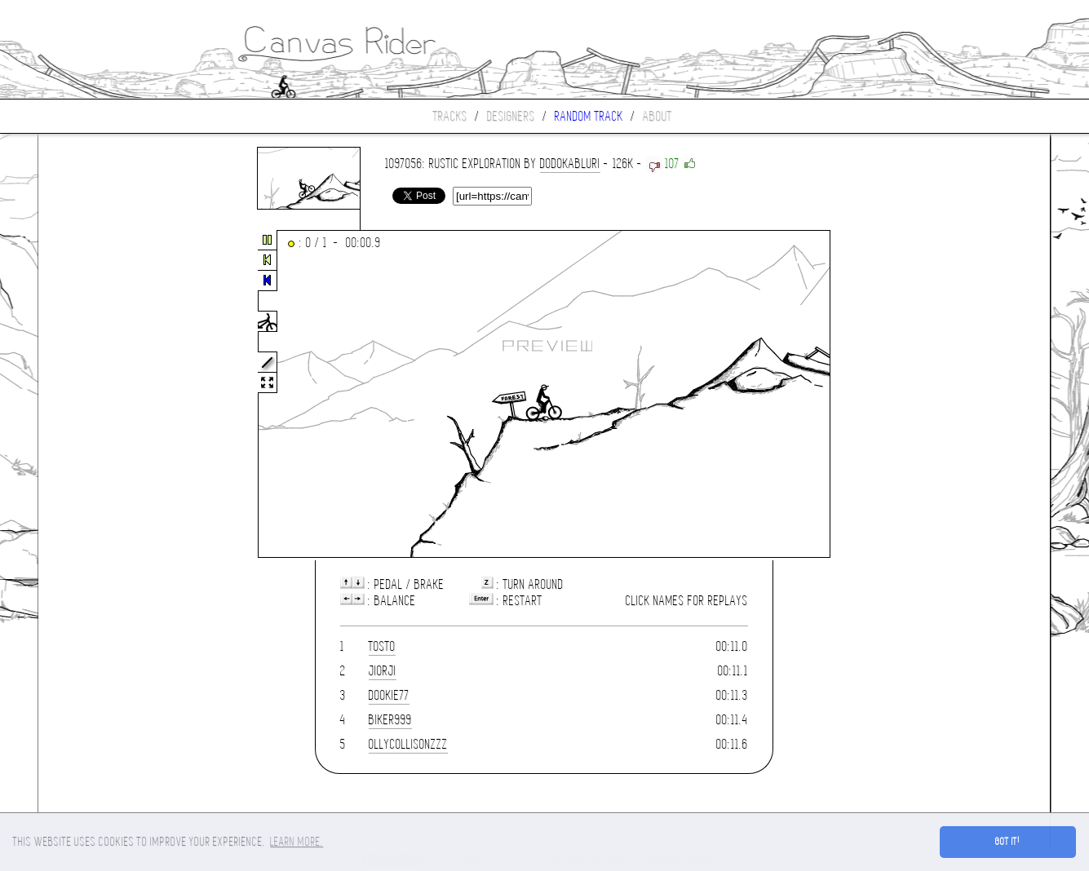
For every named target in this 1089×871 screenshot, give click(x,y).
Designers (511, 116)
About (657, 116)
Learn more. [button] (296, 841)
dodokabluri (570, 163)
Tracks (450, 116)
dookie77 (389, 695)
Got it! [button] (1007, 841)
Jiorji (382, 670)
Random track (589, 116)
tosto (382, 646)
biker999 (390, 719)
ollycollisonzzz (408, 744)
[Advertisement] (107, 394)
